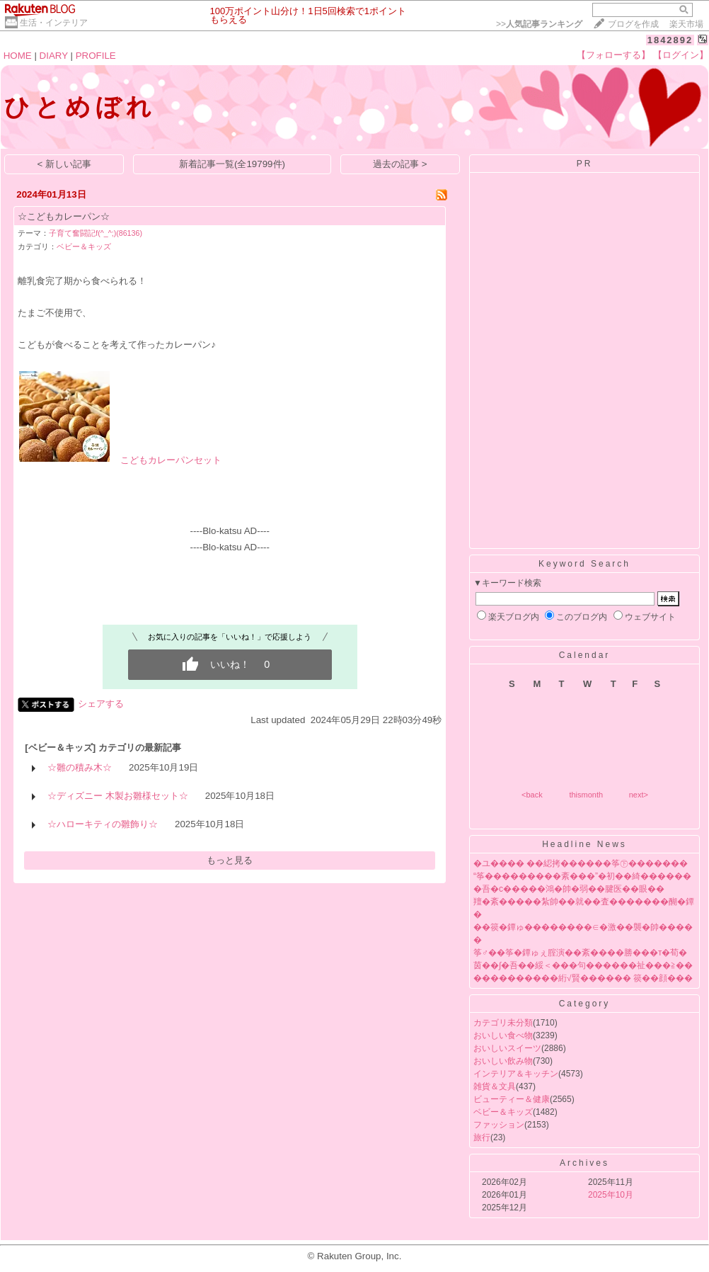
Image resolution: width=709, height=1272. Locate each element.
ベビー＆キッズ (84, 246)
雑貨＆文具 (494, 1086)
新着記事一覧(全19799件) (232, 164)
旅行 (481, 1137)
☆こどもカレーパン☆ (64, 216)
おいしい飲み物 (503, 1061)
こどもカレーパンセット (170, 460)
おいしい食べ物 (503, 1035)
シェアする (101, 703)
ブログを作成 (633, 24)
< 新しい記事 (65, 164)
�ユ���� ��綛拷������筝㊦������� (580, 863)
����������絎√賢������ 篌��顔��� (583, 978)
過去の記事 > (400, 164)
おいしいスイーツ (507, 1048)
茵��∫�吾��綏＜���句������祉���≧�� (583, 965)
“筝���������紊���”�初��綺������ (582, 876)
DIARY (54, 55)
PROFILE (96, 55)
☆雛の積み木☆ (79, 767)
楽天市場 (686, 24)
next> (638, 794)
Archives (584, 1163)
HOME (18, 55)
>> (539, 24)
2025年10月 (610, 1195)
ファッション (498, 1125)
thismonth (586, 794)
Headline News (584, 844)
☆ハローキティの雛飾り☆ (102, 824)
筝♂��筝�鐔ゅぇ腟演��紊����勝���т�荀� (580, 953)
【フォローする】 (613, 55)
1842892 (670, 40)
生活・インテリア (54, 23)
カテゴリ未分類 (503, 1023)
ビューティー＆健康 (511, 1099)
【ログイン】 (680, 55)
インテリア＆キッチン (515, 1074)
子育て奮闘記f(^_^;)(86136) (95, 233)
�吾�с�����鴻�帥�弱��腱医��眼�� (568, 889)
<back (532, 794)
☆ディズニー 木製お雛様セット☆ (117, 795)
